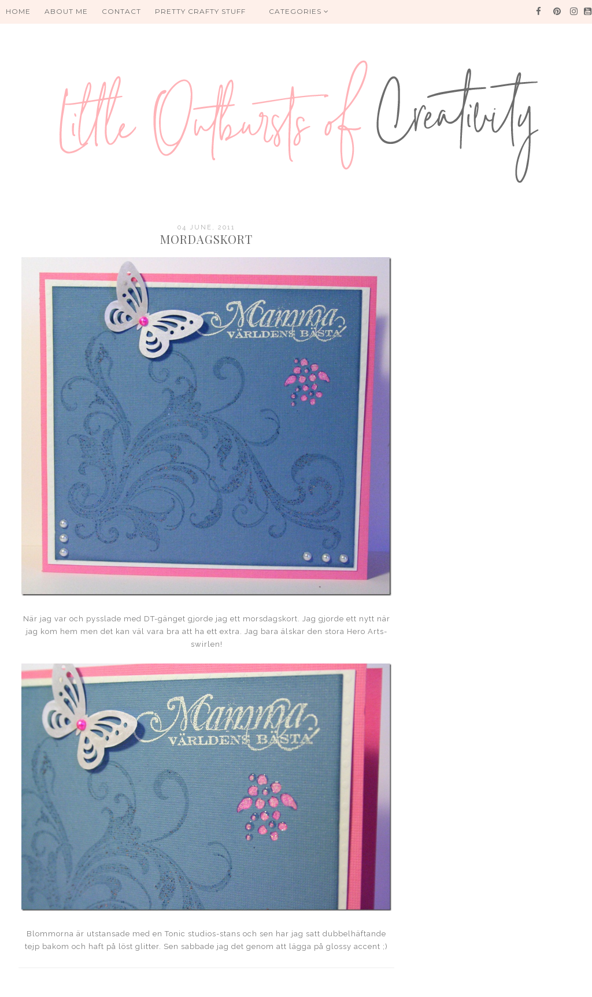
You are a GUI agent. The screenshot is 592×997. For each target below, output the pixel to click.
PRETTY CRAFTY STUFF (200, 11)
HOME (18, 11)
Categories (299, 11)
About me (66, 11)
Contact (121, 11)
